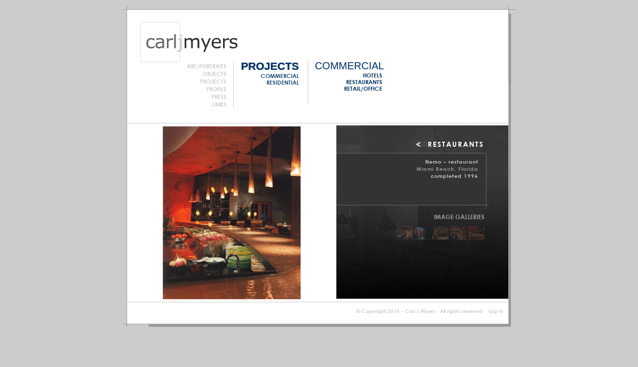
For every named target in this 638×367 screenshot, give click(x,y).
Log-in (495, 310)
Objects (215, 73)
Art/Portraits (207, 66)
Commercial (280, 76)
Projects (213, 81)
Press (219, 96)
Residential (282, 82)
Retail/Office (363, 88)
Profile (216, 89)
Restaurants (364, 82)
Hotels (372, 75)
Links (219, 104)
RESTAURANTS (456, 144)
